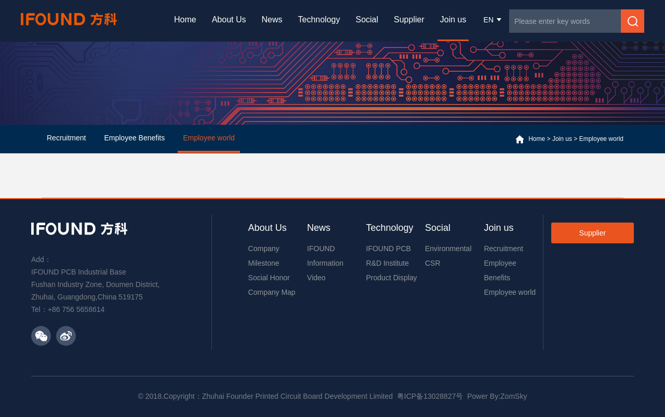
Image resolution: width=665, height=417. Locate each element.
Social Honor (269, 277)
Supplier (409, 19)
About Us (229, 19)
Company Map (272, 292)
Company (264, 248)
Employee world (601, 138)
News (272, 19)
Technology (319, 19)
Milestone (264, 263)
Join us (453, 19)
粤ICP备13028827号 (430, 396)
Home (185, 19)
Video (316, 277)
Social (366, 19)
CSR (433, 263)
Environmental (448, 248)
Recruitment (503, 248)
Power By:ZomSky (497, 396)
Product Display (391, 277)
